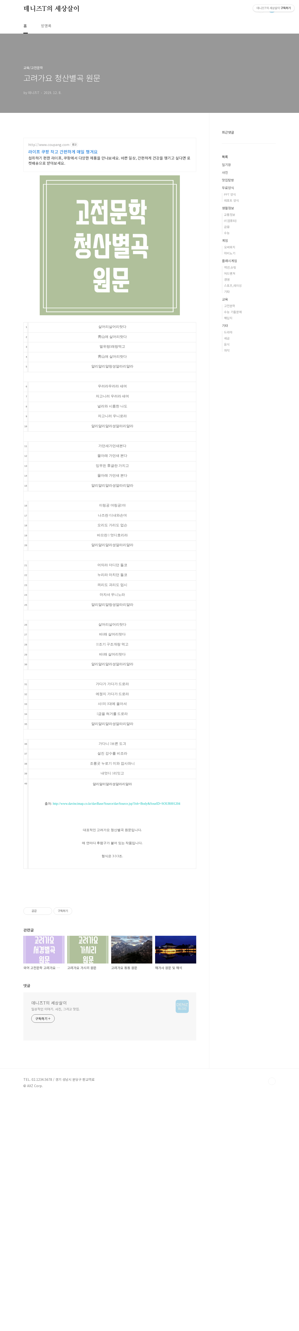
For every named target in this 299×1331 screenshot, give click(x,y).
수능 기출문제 (233, 452)
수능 (227, 373)
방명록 (46, 25)
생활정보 (228, 348)
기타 (227, 431)
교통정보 (229, 354)
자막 (227, 490)
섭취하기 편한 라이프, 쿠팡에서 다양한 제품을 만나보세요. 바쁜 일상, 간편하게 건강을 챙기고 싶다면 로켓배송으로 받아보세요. (109, 225)
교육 (225, 439)
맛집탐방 (228, 320)
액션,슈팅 (230, 407)
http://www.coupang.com (48, 210)
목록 (225, 296)
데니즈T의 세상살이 (51, 9)
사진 (225, 312)
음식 (227, 484)
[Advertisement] (109, 162)
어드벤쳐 (229, 413)
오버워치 (229, 387)
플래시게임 (229, 400)
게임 (225, 380)
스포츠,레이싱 (233, 425)
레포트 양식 (231, 340)
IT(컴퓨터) (230, 360)
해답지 (228, 458)
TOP (272, 1315)
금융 (227, 366)
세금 (227, 478)
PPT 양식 (230, 334)
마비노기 (229, 393)
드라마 (228, 472)
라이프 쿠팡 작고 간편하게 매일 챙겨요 (63, 217)
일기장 (226, 304)
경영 (227, 419)
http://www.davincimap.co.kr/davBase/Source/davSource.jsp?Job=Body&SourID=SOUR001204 (116, 869)
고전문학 (229, 446)
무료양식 (228, 327)
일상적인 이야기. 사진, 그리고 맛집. (55, 1243)
